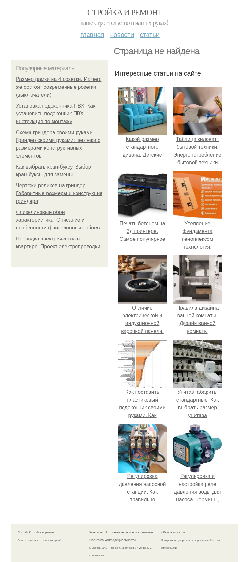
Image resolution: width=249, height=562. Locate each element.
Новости (122, 34)
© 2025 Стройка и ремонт (37, 532)
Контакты (96, 532)
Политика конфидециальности (112, 540)
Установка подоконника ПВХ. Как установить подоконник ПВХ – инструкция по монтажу (55, 113)
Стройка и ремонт (124, 12)
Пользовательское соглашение (129, 532)
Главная (92, 34)
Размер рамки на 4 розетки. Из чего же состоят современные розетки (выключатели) (58, 87)
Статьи (149, 34)
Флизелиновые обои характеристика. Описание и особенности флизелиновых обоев (58, 219)
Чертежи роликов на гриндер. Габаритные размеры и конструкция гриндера (59, 193)
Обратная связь (173, 532)
